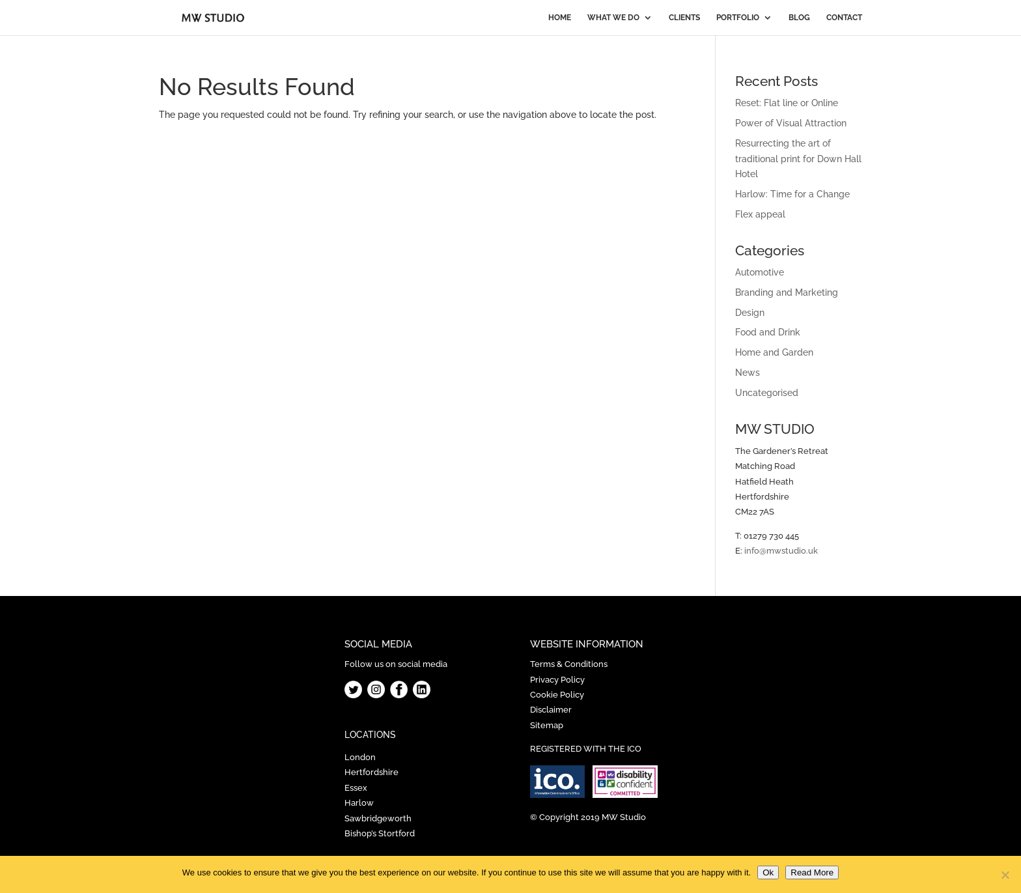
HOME (559, 17)
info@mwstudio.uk (781, 551)
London (360, 757)
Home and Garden (774, 352)
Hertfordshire (371, 772)
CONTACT (844, 17)
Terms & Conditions (569, 664)
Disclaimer (551, 710)
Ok (768, 872)
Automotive (759, 272)
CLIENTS (684, 17)
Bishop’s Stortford (379, 833)
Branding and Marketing (786, 292)
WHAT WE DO (613, 17)
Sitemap (546, 725)
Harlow (359, 803)
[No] (1004, 874)
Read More (811, 872)
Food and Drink (767, 332)
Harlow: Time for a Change (792, 194)
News (747, 372)
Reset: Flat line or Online (786, 103)
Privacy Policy (557, 680)
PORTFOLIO (737, 17)
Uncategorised (766, 393)
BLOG (799, 17)
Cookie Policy (557, 695)
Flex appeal (760, 214)
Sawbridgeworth (378, 818)
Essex (355, 788)
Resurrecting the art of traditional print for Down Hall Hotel (798, 159)
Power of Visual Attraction (790, 123)
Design (749, 312)
